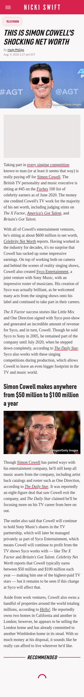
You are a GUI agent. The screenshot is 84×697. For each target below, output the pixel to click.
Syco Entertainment (52, 271)
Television (12, 21)
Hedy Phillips (16, 49)
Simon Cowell (48, 177)
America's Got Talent (44, 213)
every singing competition (48, 165)
